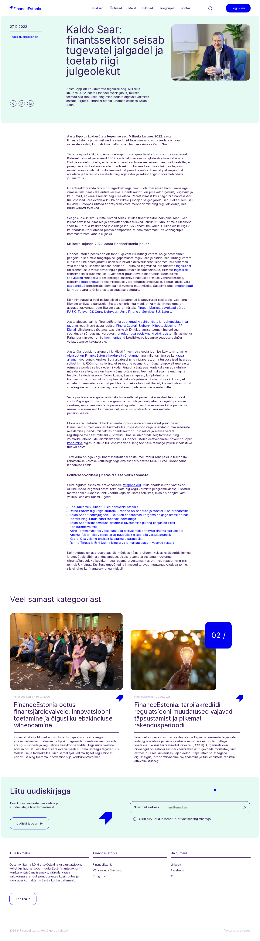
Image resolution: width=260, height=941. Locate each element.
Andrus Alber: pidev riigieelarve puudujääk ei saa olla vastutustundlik (120, 535)
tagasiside (181, 270)
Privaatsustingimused (237, 930)
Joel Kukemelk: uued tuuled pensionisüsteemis (104, 507)
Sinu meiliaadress (146, 807)
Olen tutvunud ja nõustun (175, 819)
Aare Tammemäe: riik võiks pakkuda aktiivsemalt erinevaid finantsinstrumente (126, 531)
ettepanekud (90, 282)
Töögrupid (166, 8)
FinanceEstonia (102, 864)
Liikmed (147, 8)
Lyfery (166, 311)
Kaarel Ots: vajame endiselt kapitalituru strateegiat (106, 539)
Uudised (97, 8)
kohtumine (75, 443)
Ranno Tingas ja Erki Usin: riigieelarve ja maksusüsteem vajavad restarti (122, 543)
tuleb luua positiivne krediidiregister (147, 333)
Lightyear (111, 311)
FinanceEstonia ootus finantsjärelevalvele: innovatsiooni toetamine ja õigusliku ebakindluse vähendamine (63, 715)
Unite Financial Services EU (139, 311)
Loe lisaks (23, 899)
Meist (132, 8)
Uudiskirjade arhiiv (29, 823)
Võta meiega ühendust (107, 870)
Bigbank (144, 325)
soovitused (75, 278)
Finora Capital (126, 325)
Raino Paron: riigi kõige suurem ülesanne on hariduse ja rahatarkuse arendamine (129, 511)
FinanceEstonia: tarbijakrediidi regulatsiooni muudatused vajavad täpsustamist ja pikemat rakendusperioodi (183, 715)
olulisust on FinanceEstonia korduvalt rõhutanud (103, 355)
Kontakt (185, 8)
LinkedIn (176, 864)
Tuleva (82, 311)
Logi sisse (238, 8)
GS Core (96, 311)
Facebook (177, 870)
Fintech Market (149, 308)
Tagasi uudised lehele (24, 36)
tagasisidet (183, 266)
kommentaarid (114, 337)
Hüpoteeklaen (162, 325)
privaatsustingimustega (194, 819)
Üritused (116, 8)
